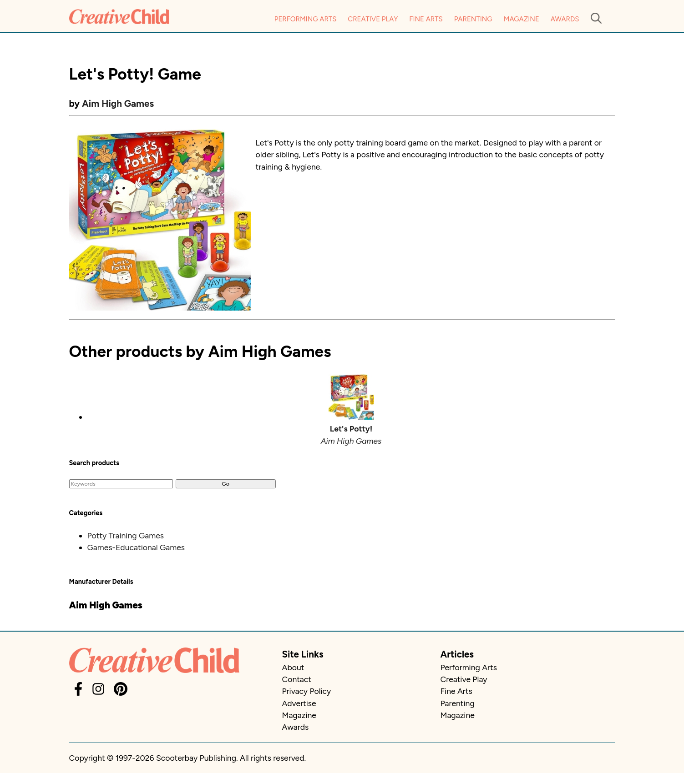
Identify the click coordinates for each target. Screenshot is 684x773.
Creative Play (373, 19)
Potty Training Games (125, 535)
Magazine (521, 19)
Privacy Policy (306, 691)
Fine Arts (425, 19)
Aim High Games (118, 103)
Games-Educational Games (136, 547)
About (293, 667)
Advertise (299, 703)
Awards (565, 19)
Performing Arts (305, 19)
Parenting (473, 19)
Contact (296, 679)
